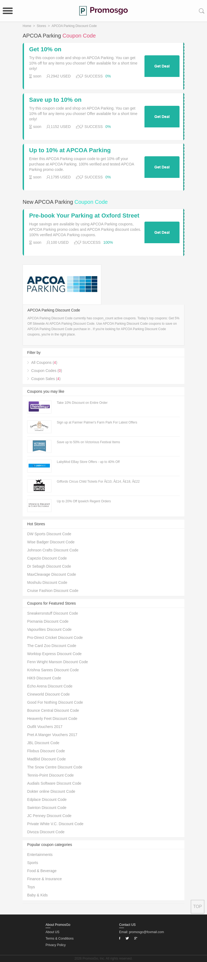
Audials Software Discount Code (54, 783)
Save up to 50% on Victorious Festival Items (88, 442)
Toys (31, 887)
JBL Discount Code (43, 743)
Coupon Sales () (46, 379)
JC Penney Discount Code (49, 816)
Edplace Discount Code (47, 799)
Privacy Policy (56, 945)
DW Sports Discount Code (49, 534)
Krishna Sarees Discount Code (53, 670)
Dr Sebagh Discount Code (49, 566)
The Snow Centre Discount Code (54, 767)
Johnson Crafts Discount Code (52, 550)
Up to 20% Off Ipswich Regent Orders (84, 501)
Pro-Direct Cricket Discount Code (55, 637)
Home (27, 26)
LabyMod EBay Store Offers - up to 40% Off (88, 462)
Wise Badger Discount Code (51, 542)
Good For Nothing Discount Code (55, 702)
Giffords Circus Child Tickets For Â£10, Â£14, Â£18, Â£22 (98, 481)
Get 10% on (45, 49)
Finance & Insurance (44, 879)
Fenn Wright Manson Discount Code (57, 662)
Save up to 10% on (55, 100)
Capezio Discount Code (47, 558)
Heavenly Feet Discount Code (52, 718)
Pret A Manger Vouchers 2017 (52, 735)
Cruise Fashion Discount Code (52, 590)
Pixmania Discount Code (47, 621)
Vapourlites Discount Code (49, 629)
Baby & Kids (37, 895)
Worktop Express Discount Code (54, 654)
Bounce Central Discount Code (53, 710)
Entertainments (40, 854)
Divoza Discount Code (46, 832)
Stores (41, 26)
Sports (32, 863)
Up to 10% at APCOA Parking (70, 150)
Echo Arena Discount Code (50, 686)
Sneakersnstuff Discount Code (52, 613)
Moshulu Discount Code (47, 582)
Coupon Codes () (46, 370)
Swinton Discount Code (47, 807)
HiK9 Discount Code (44, 678)
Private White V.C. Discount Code (55, 824)
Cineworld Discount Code (48, 694)
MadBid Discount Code (46, 759)
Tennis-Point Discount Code (50, 775)
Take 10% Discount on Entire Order (82, 403)
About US (52, 932)
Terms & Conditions (60, 938)
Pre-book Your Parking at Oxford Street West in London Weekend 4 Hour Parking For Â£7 (84, 216)
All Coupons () (44, 362)
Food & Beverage (42, 871)
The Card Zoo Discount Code (51, 645)
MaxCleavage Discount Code (51, 574)
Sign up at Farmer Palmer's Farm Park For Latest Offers (97, 422)
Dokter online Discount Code (51, 791)
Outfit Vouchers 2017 (45, 726)
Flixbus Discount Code (46, 751)
